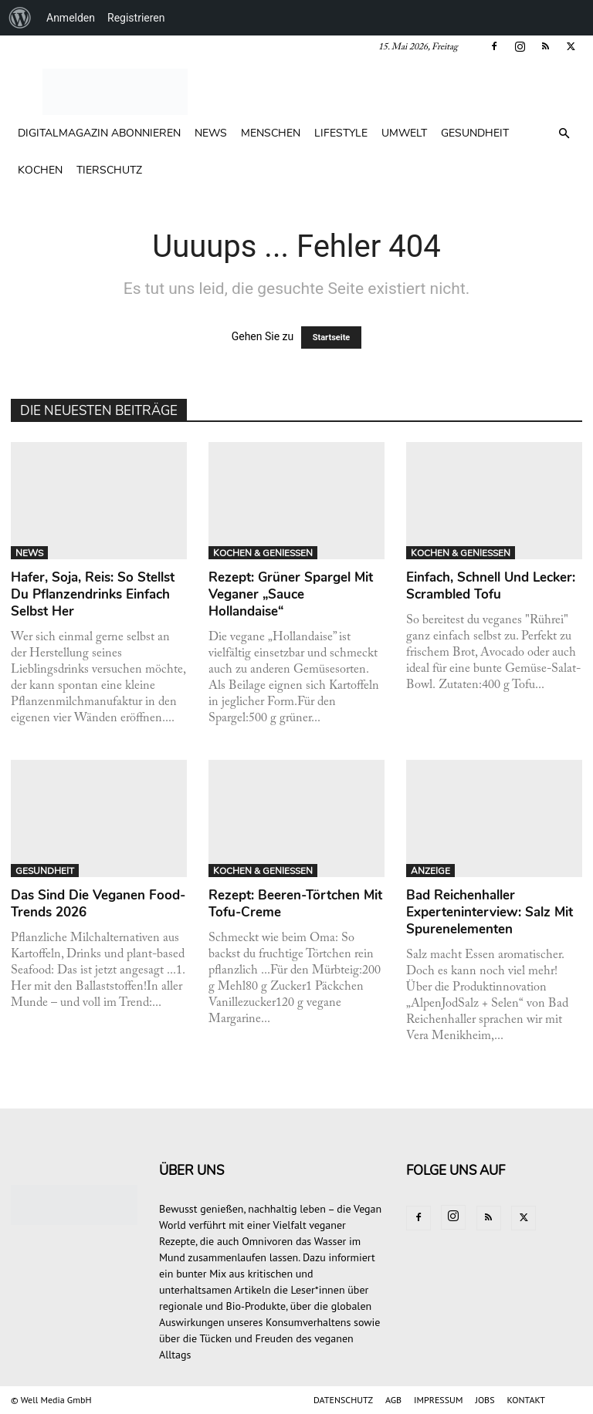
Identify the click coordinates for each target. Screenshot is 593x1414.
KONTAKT (526, 1400)
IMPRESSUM (438, 1400)
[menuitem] (20, 17)
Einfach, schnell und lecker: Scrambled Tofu (490, 586)
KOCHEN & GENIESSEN (263, 553)
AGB (393, 1400)
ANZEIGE (430, 871)
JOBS (484, 1400)
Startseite (332, 337)
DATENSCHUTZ (343, 1400)
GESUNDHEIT (475, 133)
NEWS (211, 133)
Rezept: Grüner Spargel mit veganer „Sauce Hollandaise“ (290, 594)
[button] (563, 134)
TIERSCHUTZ (109, 170)
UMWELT (404, 133)
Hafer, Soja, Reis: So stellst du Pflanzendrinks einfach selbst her (93, 594)
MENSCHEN (270, 133)
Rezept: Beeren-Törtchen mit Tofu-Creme (295, 903)
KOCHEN (40, 170)
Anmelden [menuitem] (70, 18)
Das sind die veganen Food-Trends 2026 (98, 903)
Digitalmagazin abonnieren (99, 133)
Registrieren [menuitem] (135, 18)
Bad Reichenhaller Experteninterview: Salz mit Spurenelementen (489, 912)
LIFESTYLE (341, 133)
